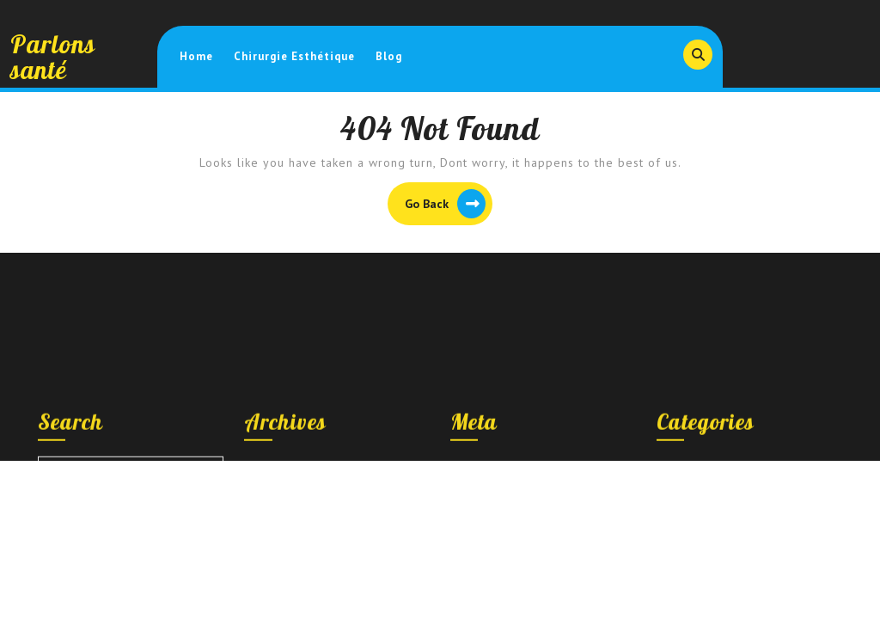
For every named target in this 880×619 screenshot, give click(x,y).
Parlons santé (52, 57)
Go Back (448, 205)
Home (196, 56)
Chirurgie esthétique (294, 56)
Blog (389, 56)
